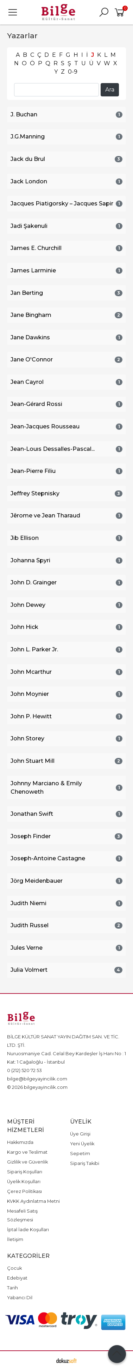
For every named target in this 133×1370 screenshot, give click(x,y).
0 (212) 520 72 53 (24, 1070)
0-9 (72, 71)
